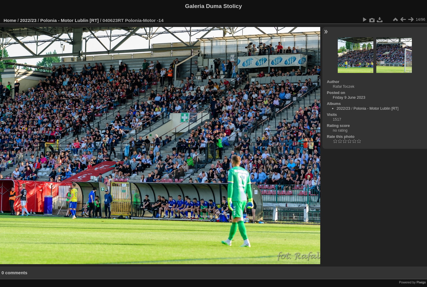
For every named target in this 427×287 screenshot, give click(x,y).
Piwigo (421, 282)
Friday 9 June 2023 (349, 97)
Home (10, 20)
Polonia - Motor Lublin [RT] (69, 20)
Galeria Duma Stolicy (213, 6)
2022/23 (28, 20)
